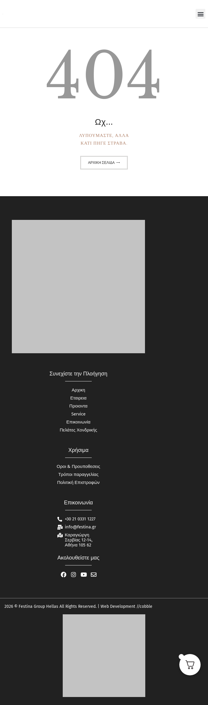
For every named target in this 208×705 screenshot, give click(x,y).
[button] (200, 14)
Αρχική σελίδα (101, 163)
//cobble (143, 606)
